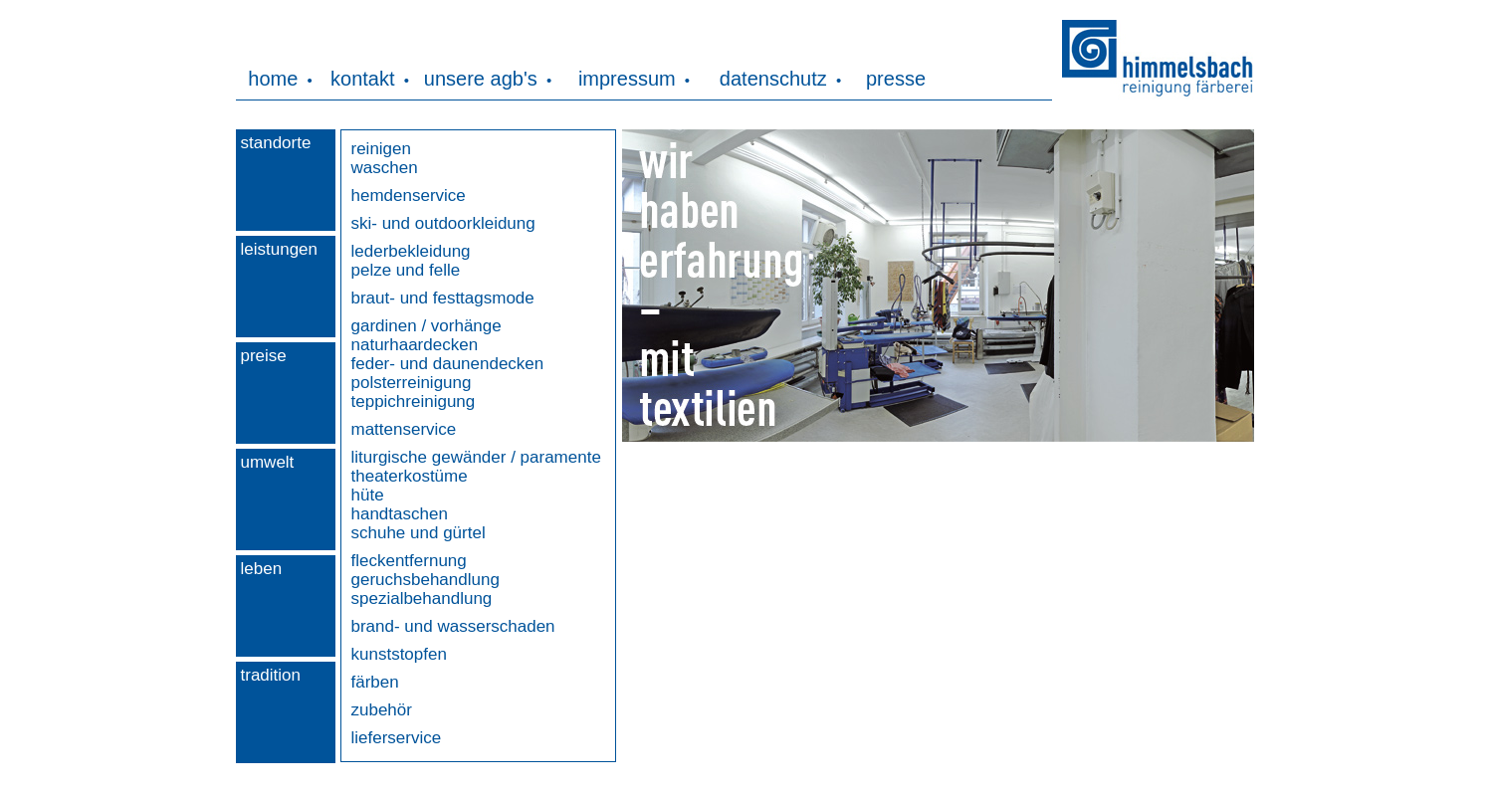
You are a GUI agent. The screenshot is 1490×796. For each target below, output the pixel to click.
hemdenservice (408, 195)
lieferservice (396, 737)
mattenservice (404, 429)
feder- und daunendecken (447, 363)
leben (262, 568)
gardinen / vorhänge (426, 325)
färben (375, 682)
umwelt (268, 462)
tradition (271, 675)
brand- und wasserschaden (453, 626)
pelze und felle (406, 270)
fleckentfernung (409, 560)
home (273, 79)
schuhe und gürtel (418, 532)
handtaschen (399, 513)
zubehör (381, 709)
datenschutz (773, 79)
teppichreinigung (413, 401)
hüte (367, 495)
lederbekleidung (411, 251)
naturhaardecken (415, 344)
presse (896, 79)
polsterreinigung (411, 382)
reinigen (381, 148)
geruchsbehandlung (425, 579)
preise (264, 355)
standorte (276, 142)
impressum (627, 79)
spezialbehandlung (422, 598)
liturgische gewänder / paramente (476, 457)
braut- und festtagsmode (442, 298)
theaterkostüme (409, 476)
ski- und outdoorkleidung (443, 223)
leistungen (280, 249)
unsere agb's (480, 79)
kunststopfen (399, 654)
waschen (384, 167)
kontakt (362, 79)
